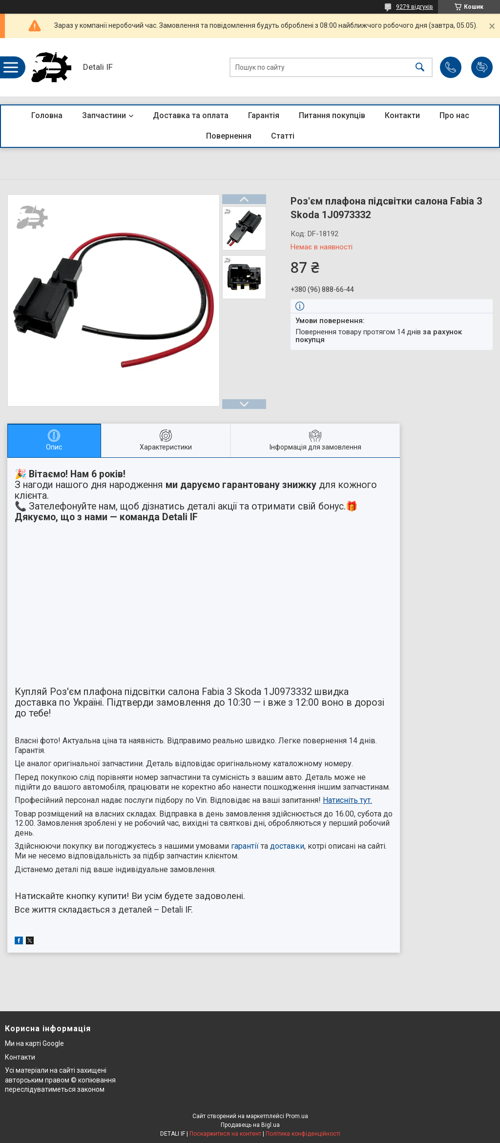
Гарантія (263, 115)
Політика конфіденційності (303, 1133)
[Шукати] (420, 68)
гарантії (245, 846)
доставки (287, 846)
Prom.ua (297, 1116)
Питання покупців (332, 115)
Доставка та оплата (191, 115)
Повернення (228, 136)
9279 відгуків (414, 6)
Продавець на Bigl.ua (250, 1125)
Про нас (454, 115)
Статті (282, 136)
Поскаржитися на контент (225, 1133)
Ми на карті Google (34, 1043)
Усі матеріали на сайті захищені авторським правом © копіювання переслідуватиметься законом (60, 1079)
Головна (46, 115)
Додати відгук (482, 67)
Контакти (402, 115)
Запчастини (104, 115)
